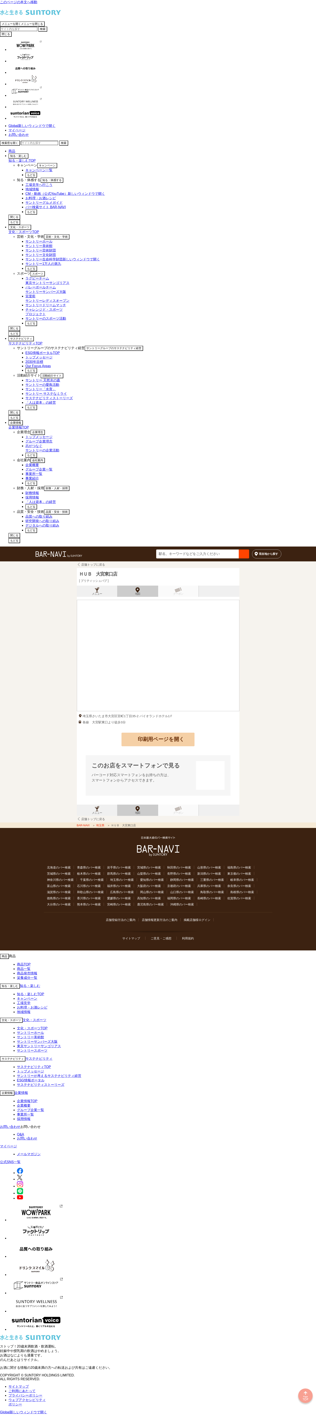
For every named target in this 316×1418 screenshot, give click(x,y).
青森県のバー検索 (89, 867)
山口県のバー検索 (182, 892)
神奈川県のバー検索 (60, 879)
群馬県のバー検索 (119, 873)
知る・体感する (52, 180)
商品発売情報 (27, 973)
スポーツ (37, 273)
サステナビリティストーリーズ (40, 1084)
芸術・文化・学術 (57, 236)
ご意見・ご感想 (161, 938)
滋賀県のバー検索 (59, 892)
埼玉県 (100, 825)
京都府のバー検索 (179, 886)
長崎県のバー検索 (209, 898)
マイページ (16, 130)
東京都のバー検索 (239, 873)
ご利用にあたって (22, 1391)
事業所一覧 (25, 1114)
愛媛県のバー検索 (119, 898)
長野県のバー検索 (179, 873)
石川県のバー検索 (89, 886)
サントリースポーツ (32, 1050)
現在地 (268, 553)
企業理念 (37, 432)
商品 (11, 151)
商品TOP (24, 964)
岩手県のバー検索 (119, 867)
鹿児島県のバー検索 (150, 904)
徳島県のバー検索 (59, 898)
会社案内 (37, 460)
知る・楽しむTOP (22, 160)
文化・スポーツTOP (23, 232)
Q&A (20, 1134)
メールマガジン (29, 1154)
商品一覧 (23, 969)
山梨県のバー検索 (149, 873)
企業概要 (23, 1105)
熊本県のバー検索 (89, 904)
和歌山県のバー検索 (90, 892)
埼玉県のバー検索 (122, 879)
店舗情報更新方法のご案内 (159, 920)
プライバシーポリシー (25, 1395)
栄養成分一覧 (27, 978)
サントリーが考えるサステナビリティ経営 (49, 1076)
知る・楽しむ (18, 155)
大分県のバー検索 (59, 904)
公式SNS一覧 (10, 1162)
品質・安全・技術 (57, 511)
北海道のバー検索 (59, 867)
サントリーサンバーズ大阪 (37, 1041)
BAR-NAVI (83, 825)
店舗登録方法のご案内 (120, 920)
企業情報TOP (18, 427)
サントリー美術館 (30, 1037)
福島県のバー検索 (239, 867)
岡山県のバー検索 (152, 892)
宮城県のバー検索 (149, 867)
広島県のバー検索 (122, 892)
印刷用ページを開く (161, 739)
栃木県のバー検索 (89, 873)
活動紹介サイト (52, 375)
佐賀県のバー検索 (239, 898)
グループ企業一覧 (30, 1110)
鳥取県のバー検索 (212, 892)
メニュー (97, 593)
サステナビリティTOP (25, 343)
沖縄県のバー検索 (182, 904)
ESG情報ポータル (30, 1080)
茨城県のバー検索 (59, 873)
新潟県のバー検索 (209, 873)
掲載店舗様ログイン (197, 920)
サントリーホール (30, 1032)
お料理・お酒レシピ (32, 1007)
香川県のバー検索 (89, 898)
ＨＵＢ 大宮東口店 (98, 574)
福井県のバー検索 (119, 886)
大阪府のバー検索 (149, 886)
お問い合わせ (18, 134)
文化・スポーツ (19, 227)
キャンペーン (47, 165)
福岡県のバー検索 (179, 898)
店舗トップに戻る (93, 564)
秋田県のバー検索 (179, 867)
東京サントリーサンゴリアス (39, 1046)
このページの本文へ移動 (18, 2)
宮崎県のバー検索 (119, 904)
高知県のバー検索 (149, 898)
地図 (137, 593)
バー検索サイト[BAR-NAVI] (59, 554)
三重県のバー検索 (212, 879)
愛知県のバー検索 (152, 879)
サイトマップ (131, 938)
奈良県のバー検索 (239, 886)
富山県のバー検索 (59, 886)
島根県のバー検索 (242, 892)
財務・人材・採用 (57, 488)
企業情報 (15, 422)
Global (31, 126)
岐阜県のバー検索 (242, 879)
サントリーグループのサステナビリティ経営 (113, 348)
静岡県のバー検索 (182, 879)
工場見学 (23, 1003)
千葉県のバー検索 (92, 879)
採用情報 (23, 1119)
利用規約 (188, 938)
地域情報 (23, 1012)
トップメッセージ (30, 1071)
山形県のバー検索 (209, 867)
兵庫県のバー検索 (209, 886)
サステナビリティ (21, 338)
